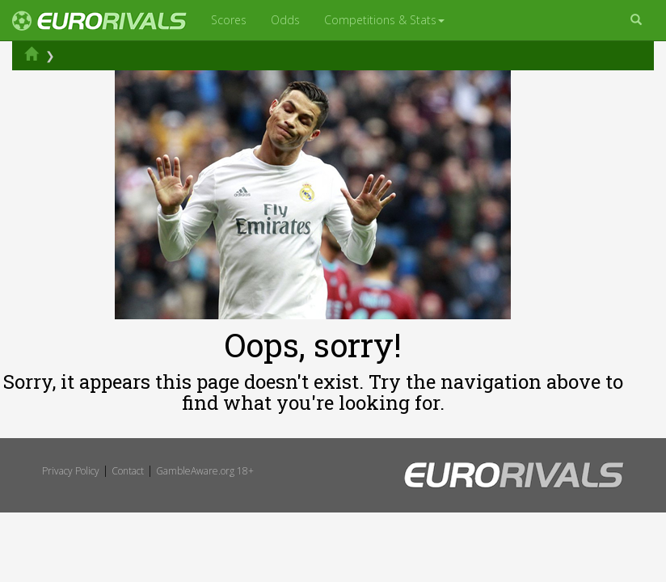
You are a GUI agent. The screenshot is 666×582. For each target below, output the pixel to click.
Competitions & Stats (384, 19)
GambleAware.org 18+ (205, 471)
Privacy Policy (70, 471)
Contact (128, 471)
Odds (285, 19)
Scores (229, 19)
